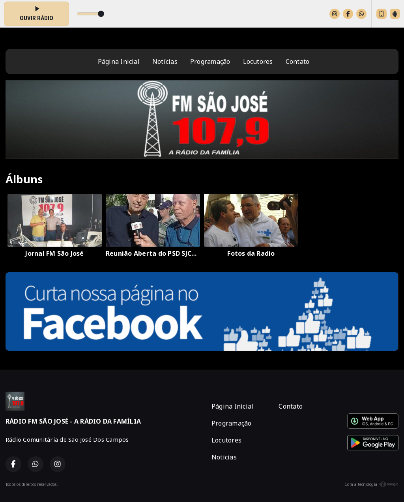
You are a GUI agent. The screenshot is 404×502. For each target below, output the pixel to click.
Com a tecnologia (371, 484)
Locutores (258, 61)
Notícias (165, 61)
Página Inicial (119, 61)
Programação (210, 61)
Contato (298, 61)
